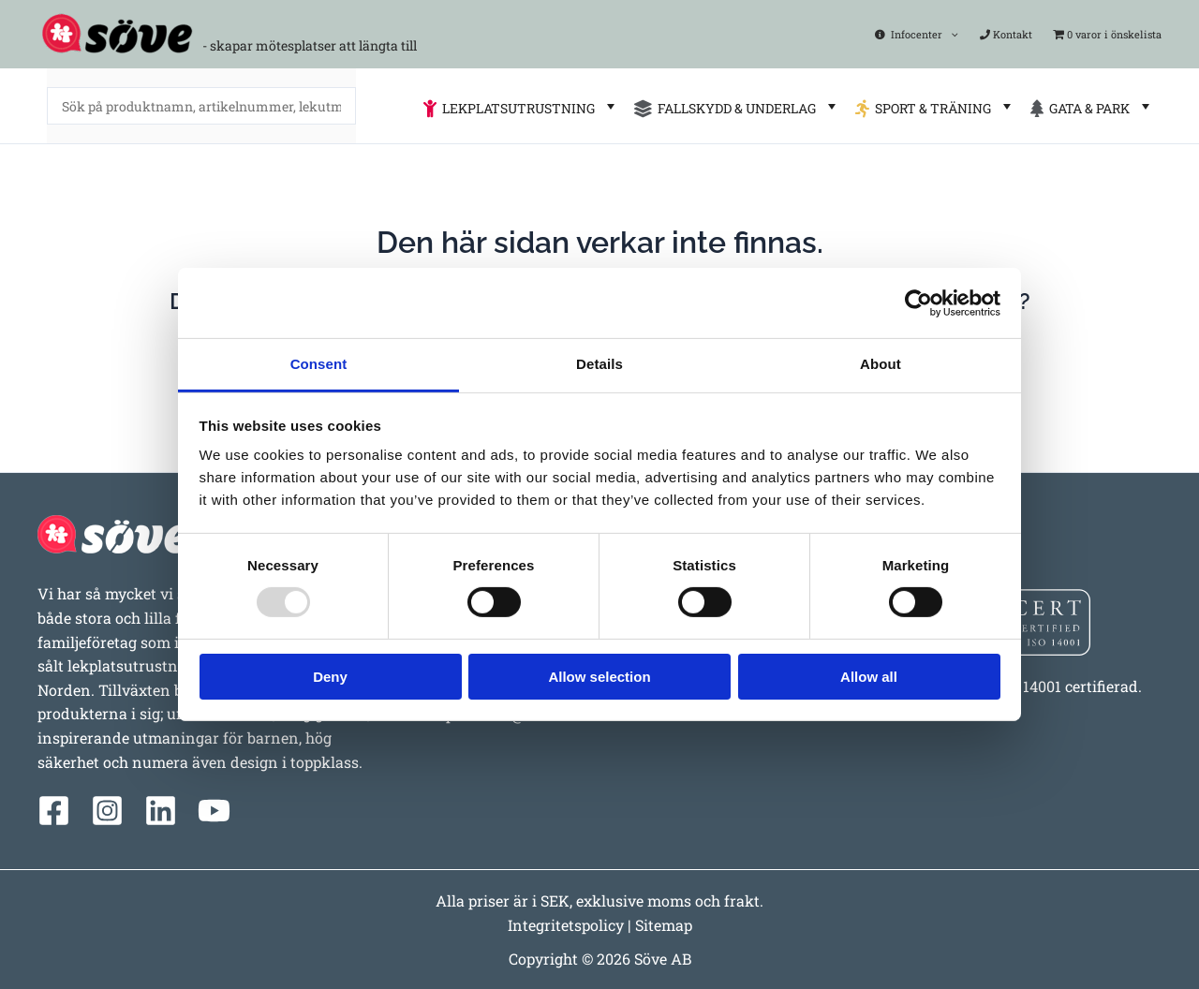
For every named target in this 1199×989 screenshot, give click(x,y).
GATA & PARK (1092, 106)
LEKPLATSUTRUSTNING (521, 106)
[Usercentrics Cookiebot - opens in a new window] (918, 302)
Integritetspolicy (566, 925)
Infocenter (918, 34)
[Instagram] (107, 810)
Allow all (868, 677)
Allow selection (599, 677)
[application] (952, 34)
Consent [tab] (319, 364)
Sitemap (663, 925)
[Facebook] (53, 810)
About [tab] (880, 364)
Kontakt (1007, 34)
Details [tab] (599, 364)
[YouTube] (214, 810)
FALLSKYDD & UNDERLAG (737, 106)
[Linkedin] (160, 810)
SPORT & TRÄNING (935, 106)
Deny (330, 677)
